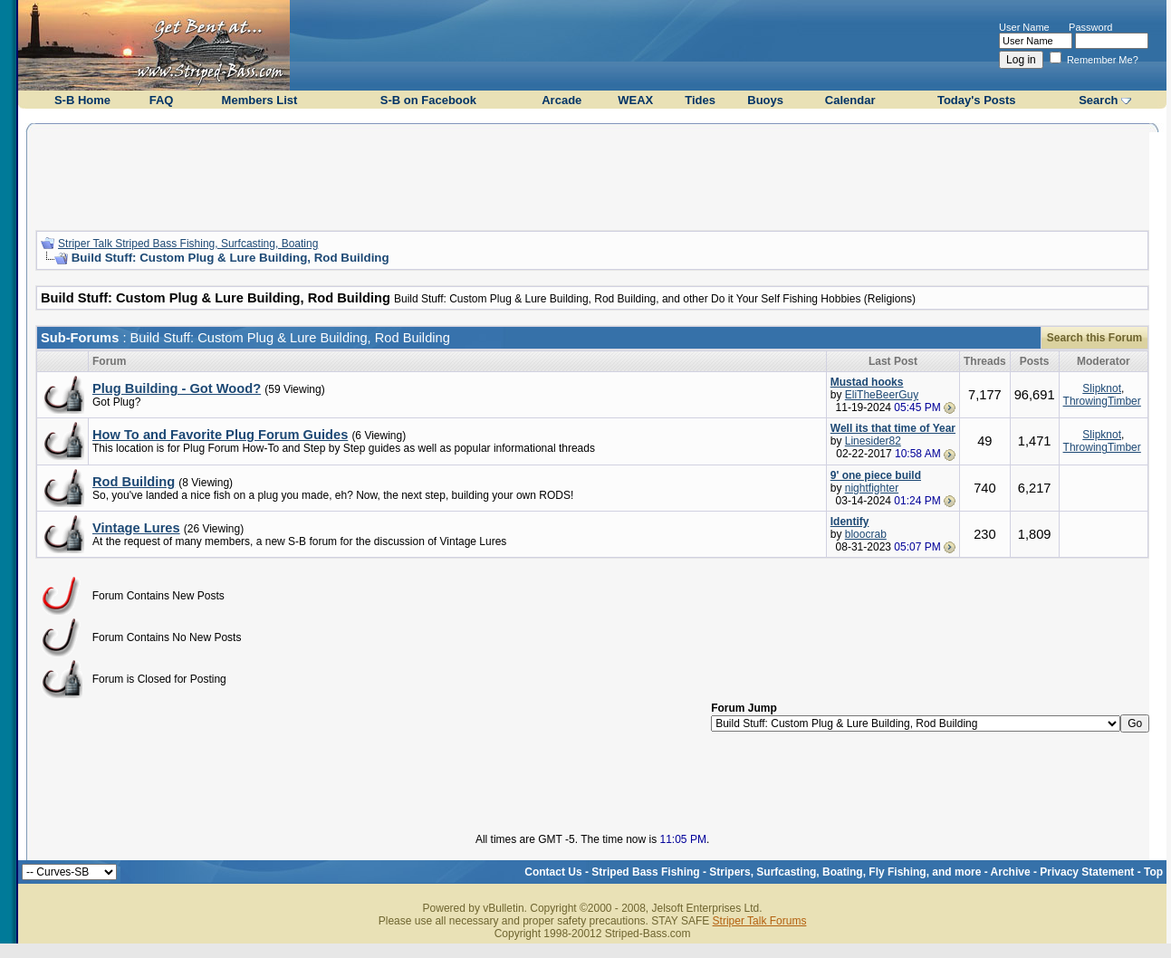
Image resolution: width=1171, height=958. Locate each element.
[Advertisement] (592, 175)
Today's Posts (976, 100)
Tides (700, 100)
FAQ (161, 100)
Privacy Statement (1087, 872)
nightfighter (871, 488)
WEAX (635, 100)
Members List (260, 100)
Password (1090, 27)
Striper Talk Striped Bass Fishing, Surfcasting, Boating (188, 243)
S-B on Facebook (428, 100)
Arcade (561, 100)
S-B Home (82, 100)
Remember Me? (1094, 59)
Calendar (850, 100)
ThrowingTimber (1102, 401)
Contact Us (552, 872)
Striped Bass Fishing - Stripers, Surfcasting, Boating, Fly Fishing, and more (786, 872)
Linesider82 (873, 441)
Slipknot (1101, 388)
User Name (1024, 27)
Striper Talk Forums (760, 921)
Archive (1011, 872)
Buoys (765, 100)
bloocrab (866, 534)
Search (1098, 100)
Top (1153, 872)
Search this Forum (1094, 337)
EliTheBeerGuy (881, 394)
